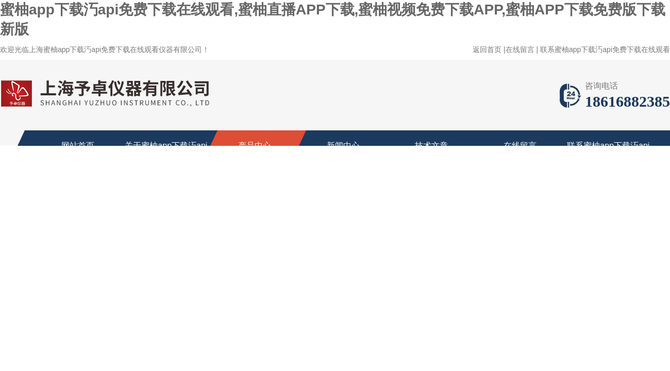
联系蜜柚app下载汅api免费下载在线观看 (605, 49)
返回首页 (487, 49)
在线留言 (520, 49)
